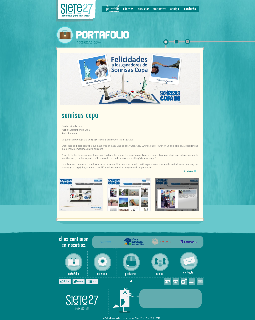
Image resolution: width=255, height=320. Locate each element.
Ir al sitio (188, 171)
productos (159, 9)
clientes (128, 9)
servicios (143, 9)
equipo (174, 9)
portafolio (113, 9)
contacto (190, 9)
